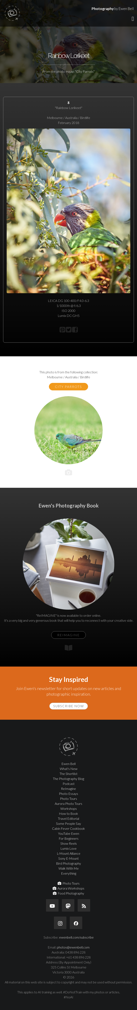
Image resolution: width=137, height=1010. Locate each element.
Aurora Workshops (68, 888)
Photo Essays (68, 793)
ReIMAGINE (68, 635)
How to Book (68, 813)
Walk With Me (69, 868)
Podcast (69, 784)
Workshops (68, 808)
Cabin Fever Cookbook (68, 828)
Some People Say (68, 823)
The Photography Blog (68, 779)
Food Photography (68, 893)
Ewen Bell (68, 764)
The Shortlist (68, 774)
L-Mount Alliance (68, 853)
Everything (68, 873)
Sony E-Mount (68, 858)
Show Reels (68, 843)
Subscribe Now (68, 706)
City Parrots (68, 387)
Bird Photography (68, 863)
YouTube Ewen (68, 833)
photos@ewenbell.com (73, 947)
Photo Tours (68, 798)
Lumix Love (68, 848)
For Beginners (68, 838)
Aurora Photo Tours (68, 803)
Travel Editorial (68, 818)
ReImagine (68, 789)
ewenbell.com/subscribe (76, 937)
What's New (68, 769)
